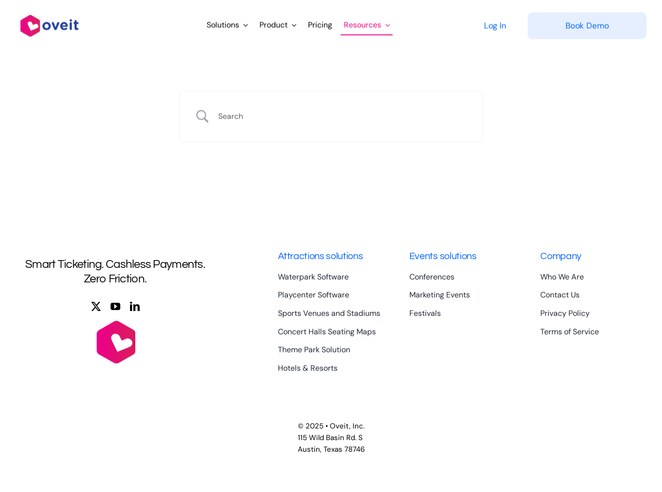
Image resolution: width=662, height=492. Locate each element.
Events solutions (443, 256)
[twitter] (96, 307)
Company (560, 256)
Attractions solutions (320, 256)
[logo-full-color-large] (49, 12)
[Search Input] (343, 116)
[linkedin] (135, 307)
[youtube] (115, 307)
